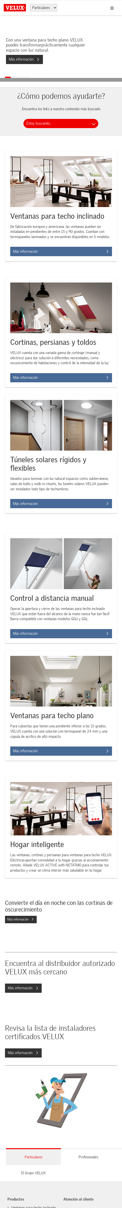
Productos (15, 1199)
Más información (24, 59)
